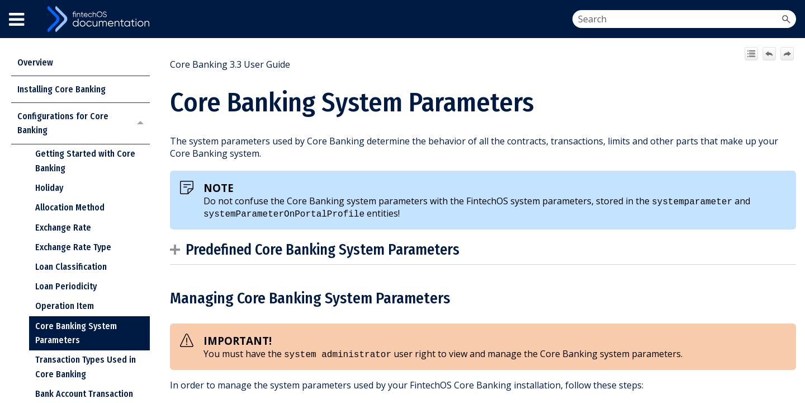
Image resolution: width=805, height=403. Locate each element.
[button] (786, 19)
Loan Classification (71, 266)
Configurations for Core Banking (83, 123)
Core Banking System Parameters (76, 333)
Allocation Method (70, 207)
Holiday (49, 187)
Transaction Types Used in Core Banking (85, 366)
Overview (35, 62)
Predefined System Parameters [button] (318, 250)
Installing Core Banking (61, 89)
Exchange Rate (63, 227)
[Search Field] (684, 19)
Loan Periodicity (66, 286)
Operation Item (64, 306)
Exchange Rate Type (73, 247)
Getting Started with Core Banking (85, 161)
